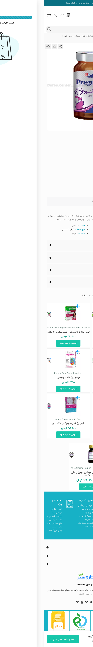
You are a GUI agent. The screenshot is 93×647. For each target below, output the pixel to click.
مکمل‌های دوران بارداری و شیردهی (35, 36)
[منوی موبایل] (88, 15)
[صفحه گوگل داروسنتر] (46, 602)
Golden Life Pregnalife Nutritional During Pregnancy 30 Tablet (37, 468)
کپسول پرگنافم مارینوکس (24, 378)
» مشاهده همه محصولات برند (75, 149)
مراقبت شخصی (76, 36)
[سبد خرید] (4, 15)
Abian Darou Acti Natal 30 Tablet (69, 327)
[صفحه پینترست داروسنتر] (33, 602)
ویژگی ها (44, 245)
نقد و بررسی (44, 257)
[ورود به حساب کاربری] (11, 15)
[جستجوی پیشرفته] (5, 29)
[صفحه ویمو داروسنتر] (42, 602)
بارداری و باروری (59, 36)
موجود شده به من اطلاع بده (69, 193)
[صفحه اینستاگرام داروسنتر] (55, 602)
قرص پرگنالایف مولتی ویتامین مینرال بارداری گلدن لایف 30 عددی (46, 474)
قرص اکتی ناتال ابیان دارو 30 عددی (69, 332)
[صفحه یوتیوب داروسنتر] (37, 602)
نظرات (44, 269)
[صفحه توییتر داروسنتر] (51, 602)
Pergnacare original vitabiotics (69, 373)
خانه (89, 36)
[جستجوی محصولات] (49, 29)
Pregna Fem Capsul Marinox (24, 373)
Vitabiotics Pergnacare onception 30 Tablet (24, 327)
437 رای (66, 136)
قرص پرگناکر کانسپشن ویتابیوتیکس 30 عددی (24, 332)
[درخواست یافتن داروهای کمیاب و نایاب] (24, 15)
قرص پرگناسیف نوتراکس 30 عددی (24, 423)
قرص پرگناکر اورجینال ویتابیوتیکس (69, 378)
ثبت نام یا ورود (38, 3)
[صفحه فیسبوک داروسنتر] (60, 602)
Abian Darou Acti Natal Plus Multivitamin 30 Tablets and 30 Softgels (56, 419)
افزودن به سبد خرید (69, 343)
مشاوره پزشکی (44, 282)
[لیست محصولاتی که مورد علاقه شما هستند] (17, 15)
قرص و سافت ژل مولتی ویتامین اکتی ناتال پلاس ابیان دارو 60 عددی (69, 425)
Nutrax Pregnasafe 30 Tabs (24, 419)
